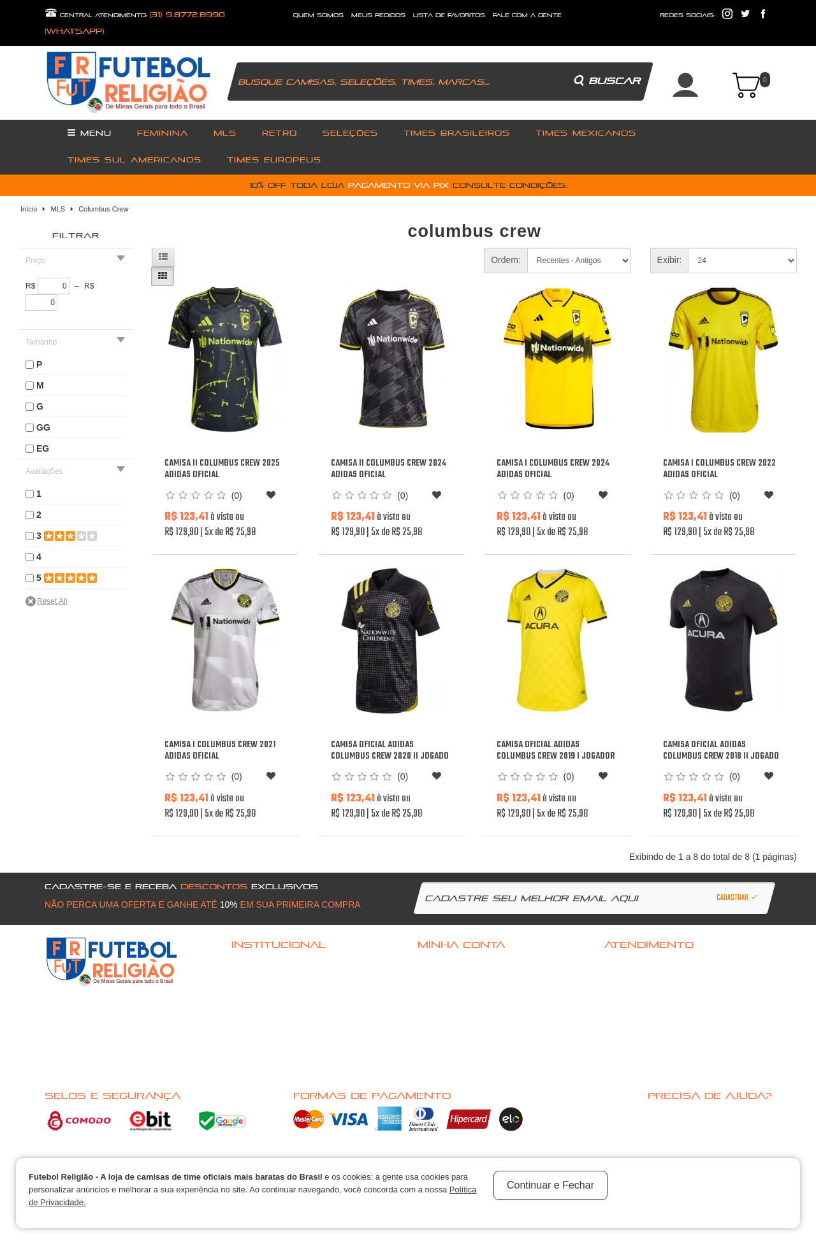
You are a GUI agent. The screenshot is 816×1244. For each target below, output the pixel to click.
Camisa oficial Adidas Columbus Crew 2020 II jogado (390, 751)
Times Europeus (274, 159)
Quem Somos (253, 997)
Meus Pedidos (378, 15)
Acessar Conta (443, 964)
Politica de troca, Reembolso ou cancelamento (305, 981)
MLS (225, 133)
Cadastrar (738, 898)
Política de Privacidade (269, 1030)
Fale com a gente (632, 964)
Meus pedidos (441, 1014)
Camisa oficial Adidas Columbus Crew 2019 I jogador (556, 751)
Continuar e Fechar (550, 1185)
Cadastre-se (440, 981)
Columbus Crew (103, 209)
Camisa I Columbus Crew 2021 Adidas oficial (219, 751)
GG (43, 427)
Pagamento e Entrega (266, 1014)
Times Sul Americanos (134, 159)
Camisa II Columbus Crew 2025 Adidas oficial (222, 469)
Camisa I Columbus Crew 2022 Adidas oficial (719, 469)
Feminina (162, 133)
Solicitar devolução (638, 997)
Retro (279, 133)
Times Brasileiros (457, 133)
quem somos (318, 15)
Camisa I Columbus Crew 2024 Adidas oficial (553, 469)
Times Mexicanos (586, 133)
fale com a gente (527, 15)
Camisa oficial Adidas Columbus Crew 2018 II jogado (721, 751)
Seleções (350, 133)
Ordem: (506, 260)
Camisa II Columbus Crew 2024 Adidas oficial (388, 469)
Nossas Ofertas (258, 1063)
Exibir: (669, 260)
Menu (90, 132)
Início (28, 209)
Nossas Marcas (258, 1047)
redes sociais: (687, 15)
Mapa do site (626, 1014)
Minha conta (439, 997)
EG (42, 448)
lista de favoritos (449, 15)
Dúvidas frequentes (264, 964)
